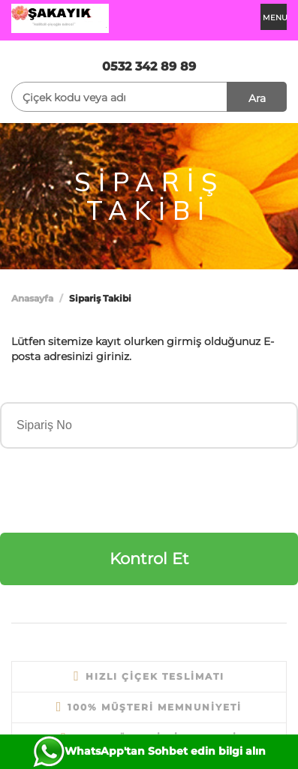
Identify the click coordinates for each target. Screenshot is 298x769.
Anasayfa (32, 298)
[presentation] (114, 489)
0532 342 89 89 (149, 66)
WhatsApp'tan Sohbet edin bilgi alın (165, 751)
